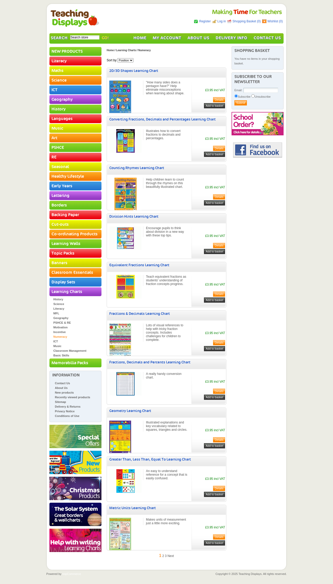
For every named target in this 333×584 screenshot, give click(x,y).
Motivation (60, 327)
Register (205, 21)
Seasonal (60, 166)
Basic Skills (61, 355)
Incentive (59, 332)
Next (171, 556)
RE (54, 157)
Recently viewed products (72, 397)
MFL (56, 313)
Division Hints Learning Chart (133, 216)
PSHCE (58, 147)
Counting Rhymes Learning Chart (136, 168)
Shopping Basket (245, 21)
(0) (259, 21)
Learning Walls (66, 243)
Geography (62, 99)
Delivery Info (231, 38)
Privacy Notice (65, 411)
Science (59, 80)
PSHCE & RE (62, 322)
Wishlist (272, 21)
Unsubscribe (263, 96)
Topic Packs (63, 253)
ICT (54, 89)
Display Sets (63, 282)
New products (64, 392)
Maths (57, 70)
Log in (221, 21)
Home (139, 38)
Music (57, 128)
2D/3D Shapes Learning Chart (133, 71)
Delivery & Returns (67, 406)
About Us (198, 38)
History (59, 109)
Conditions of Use (67, 415)
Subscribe (244, 96)
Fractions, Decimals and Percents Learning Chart (149, 362)
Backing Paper (65, 214)
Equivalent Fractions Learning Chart (139, 265)
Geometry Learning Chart (130, 411)
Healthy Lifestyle (68, 176)
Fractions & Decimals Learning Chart (139, 313)
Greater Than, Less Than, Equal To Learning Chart (150, 459)
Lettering (60, 195)
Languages (62, 118)
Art (54, 138)
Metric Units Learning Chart (132, 508)
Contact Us (267, 38)
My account (167, 38)
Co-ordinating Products (75, 234)
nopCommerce (71, 573)
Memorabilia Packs (70, 363)
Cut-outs (60, 224)
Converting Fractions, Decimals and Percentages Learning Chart (162, 119)
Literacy (59, 61)
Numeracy (60, 336)
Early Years (62, 186)
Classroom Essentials (72, 272)
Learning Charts (67, 291)
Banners (59, 263)
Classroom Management (69, 350)
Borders (59, 205)
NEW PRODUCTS (67, 51)
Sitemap (60, 401)
